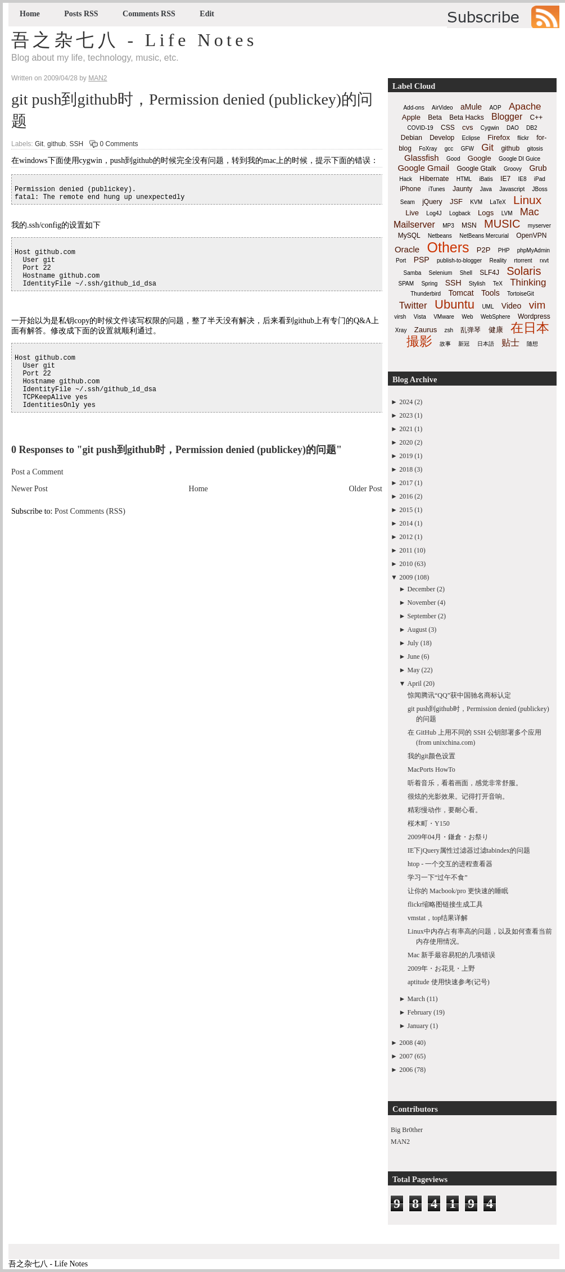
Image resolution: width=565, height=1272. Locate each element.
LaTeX (497, 202)
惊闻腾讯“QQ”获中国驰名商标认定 (459, 695)
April (415, 683)
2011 (406, 550)
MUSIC (502, 224)
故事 (445, 344)
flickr (523, 138)
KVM (476, 202)
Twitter (413, 305)
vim (537, 305)
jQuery (432, 202)
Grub (537, 168)
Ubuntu (454, 304)
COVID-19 (420, 128)
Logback (460, 213)
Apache (525, 106)
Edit (207, 14)
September (422, 616)
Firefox (498, 137)
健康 (496, 329)
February (420, 1012)
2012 (406, 537)
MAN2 (400, 1142)
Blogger (506, 116)
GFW (467, 149)
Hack (405, 179)
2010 (406, 564)
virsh (400, 317)
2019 (406, 456)
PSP (422, 259)
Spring (429, 283)
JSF (456, 201)
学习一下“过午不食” (438, 877)
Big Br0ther (407, 1130)
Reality (498, 260)
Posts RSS (81, 14)
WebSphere (495, 317)
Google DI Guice (519, 159)
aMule (471, 106)
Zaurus (425, 329)
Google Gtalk (476, 169)
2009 (406, 577)
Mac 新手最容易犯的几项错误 (451, 955)
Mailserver (414, 224)
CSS (448, 128)
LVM (507, 213)
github (56, 144)
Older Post (366, 489)
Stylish (477, 283)
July (413, 643)
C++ (536, 117)
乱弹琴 (470, 330)
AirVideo (442, 108)
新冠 (463, 344)
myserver (539, 226)
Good (453, 159)
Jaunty (462, 189)
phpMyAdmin (533, 250)
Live (412, 213)
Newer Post (29, 489)
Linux (527, 199)
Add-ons (413, 108)
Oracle (407, 249)
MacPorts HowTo (431, 769)
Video (511, 305)
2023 (406, 415)
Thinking (528, 282)
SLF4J (489, 273)
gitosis (535, 149)
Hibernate (434, 179)
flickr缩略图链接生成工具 (445, 904)
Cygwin (490, 128)
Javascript (512, 189)
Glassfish (421, 157)
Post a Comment (37, 472)
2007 (406, 1056)
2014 (406, 523)
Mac (529, 212)
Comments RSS (149, 14)
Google (479, 158)
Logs (486, 213)
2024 (406, 402)
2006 (406, 1070)
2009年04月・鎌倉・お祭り (448, 837)
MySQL (409, 235)
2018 (406, 469)
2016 (406, 496)
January (418, 1026)
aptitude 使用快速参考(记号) (449, 982)
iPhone (410, 189)
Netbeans (440, 236)
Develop (442, 138)
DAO (513, 128)
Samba (413, 273)
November (422, 602)
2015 (406, 510)
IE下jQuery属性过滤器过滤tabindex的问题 (469, 850)
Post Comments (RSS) (90, 511)
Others (448, 247)
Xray (401, 330)
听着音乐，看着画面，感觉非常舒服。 (465, 783)
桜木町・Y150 (429, 823)
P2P (484, 250)
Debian (411, 138)
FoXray (428, 149)
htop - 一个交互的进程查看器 (450, 864)
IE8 (522, 179)
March (416, 999)
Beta (435, 117)
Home (30, 14)
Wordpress (534, 316)
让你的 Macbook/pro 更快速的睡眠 (458, 891)
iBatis (485, 179)
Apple (411, 117)
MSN (469, 225)
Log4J (433, 213)
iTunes (436, 189)
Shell (466, 273)
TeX (498, 283)
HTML (464, 179)
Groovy (513, 169)
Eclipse (471, 138)
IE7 (505, 179)
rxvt (544, 260)
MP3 (448, 226)
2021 (406, 429)
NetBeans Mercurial (484, 236)
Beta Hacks (466, 117)
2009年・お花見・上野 (441, 968)
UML (488, 307)
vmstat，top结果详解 (438, 918)
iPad (539, 179)
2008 (406, 1043)
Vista (420, 317)
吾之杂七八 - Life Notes (134, 40)
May (414, 670)
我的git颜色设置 (431, 756)
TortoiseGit (520, 294)
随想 (532, 344)
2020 (406, 442)
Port (401, 260)
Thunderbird (425, 294)
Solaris (524, 271)
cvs (467, 127)
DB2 (531, 128)
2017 (406, 483)
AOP (495, 108)
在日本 (529, 327)
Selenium (441, 273)
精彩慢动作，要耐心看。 (445, 810)
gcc (449, 149)
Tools (490, 292)
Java (486, 189)
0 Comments (119, 144)
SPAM (406, 283)
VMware (443, 317)
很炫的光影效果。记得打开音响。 (458, 796)
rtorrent (523, 260)
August (417, 629)
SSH (76, 144)
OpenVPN (531, 235)
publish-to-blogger (459, 260)
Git (39, 144)
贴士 (510, 342)
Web (467, 317)
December (421, 589)
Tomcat (460, 292)
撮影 (419, 341)
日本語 (485, 344)
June (414, 656)
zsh (449, 330)
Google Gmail (423, 168)
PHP (504, 250)
